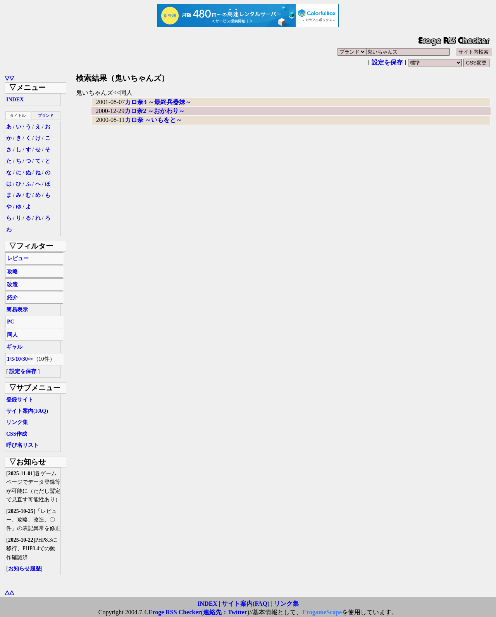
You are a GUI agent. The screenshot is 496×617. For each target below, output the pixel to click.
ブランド (45, 115)
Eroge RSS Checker (174, 612)
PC (10, 322)
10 (18, 359)
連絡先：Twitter (225, 612)
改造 (12, 284)
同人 (12, 335)
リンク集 (17, 422)
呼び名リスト (22, 445)
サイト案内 (19, 411)
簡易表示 (17, 310)
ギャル (14, 347)
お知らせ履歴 (24, 569)
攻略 (12, 272)
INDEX (15, 100)
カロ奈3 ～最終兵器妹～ (158, 102)
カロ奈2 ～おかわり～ (154, 111)
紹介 (12, 298)
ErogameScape (322, 612)
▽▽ (9, 78)
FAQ (40, 411)
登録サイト (19, 400)
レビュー (18, 258)
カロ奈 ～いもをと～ (153, 119)
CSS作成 (16, 434)
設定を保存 (387, 62)
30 (25, 359)
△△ (9, 592)
